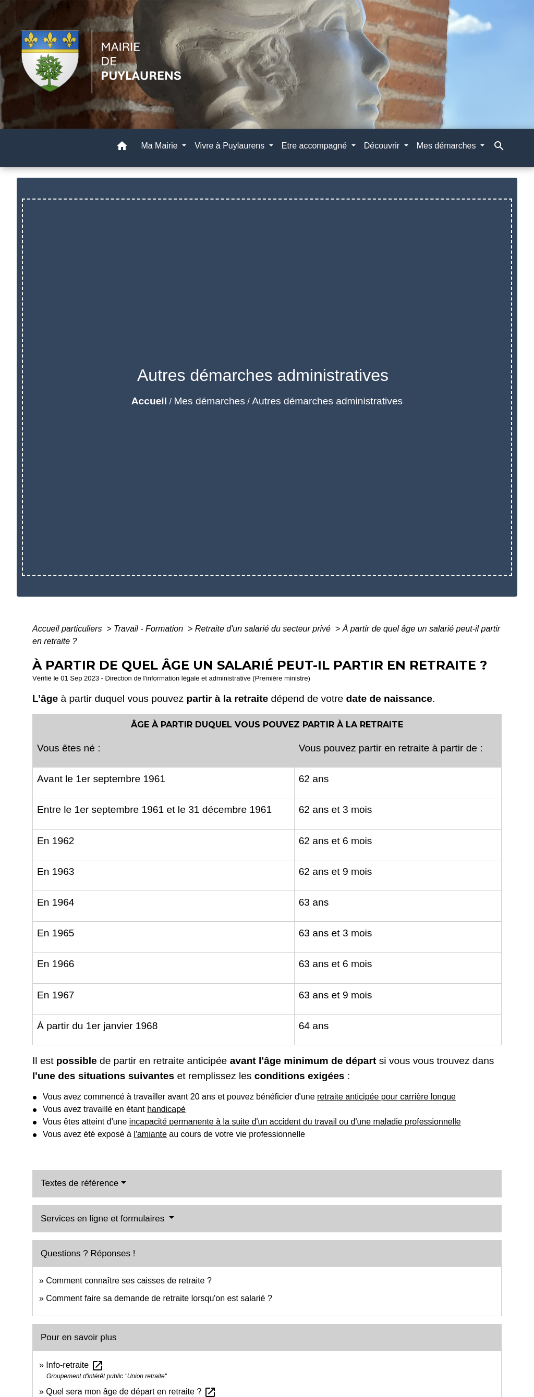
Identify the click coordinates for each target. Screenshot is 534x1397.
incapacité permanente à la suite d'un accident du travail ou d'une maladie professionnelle (295, 1121)
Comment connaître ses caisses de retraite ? (128, 1280)
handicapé (166, 1109)
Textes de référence (79, 1183)
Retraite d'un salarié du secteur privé (264, 628)
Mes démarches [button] (447, 145)
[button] (122, 147)
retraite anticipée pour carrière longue (386, 1096)
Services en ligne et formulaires (104, 1218)
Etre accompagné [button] (315, 145)
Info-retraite (74, 1365)
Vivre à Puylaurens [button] (230, 145)
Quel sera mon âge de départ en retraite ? (131, 1391)
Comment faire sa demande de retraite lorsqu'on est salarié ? (159, 1298)
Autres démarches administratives (327, 400)
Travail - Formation (150, 628)
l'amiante (150, 1134)
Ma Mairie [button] (160, 145)
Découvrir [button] (383, 145)
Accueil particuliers (68, 628)
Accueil (149, 400)
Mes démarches (209, 400)
